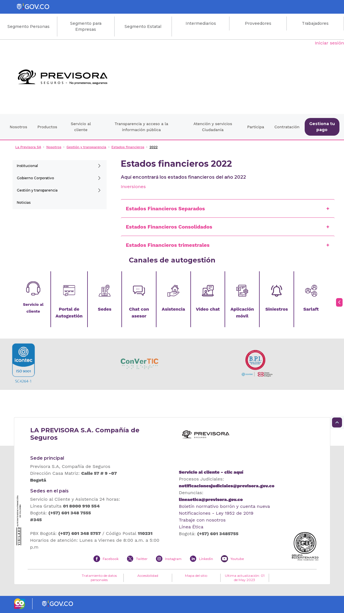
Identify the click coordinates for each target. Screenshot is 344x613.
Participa (255, 127)
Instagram (173, 559)
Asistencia (173, 309)
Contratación (287, 127)
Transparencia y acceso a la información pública (141, 126)
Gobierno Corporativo (35, 178)
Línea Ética (191, 526)
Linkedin (206, 559)
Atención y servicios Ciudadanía (213, 126)
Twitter (142, 559)
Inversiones (133, 186)
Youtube (237, 559)
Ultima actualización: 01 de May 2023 (244, 578)
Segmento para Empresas (85, 26)
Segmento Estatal (143, 26)
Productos (47, 127)
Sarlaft (311, 309)
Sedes (104, 309)
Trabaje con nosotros (202, 520)
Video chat (208, 309)
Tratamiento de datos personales (99, 578)
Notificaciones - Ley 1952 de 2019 (216, 513)
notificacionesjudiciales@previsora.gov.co (226, 485)
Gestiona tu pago (322, 126)
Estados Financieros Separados (165, 208)
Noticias (23, 202)
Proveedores (258, 23)
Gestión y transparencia (37, 190)
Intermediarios (201, 23)
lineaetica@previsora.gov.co (211, 499)
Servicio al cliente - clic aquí (211, 472)
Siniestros (276, 309)
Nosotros (18, 127)
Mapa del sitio (196, 576)
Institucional (27, 166)
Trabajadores (315, 23)
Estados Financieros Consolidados (169, 227)
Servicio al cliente (81, 126)
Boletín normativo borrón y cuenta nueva (224, 506)
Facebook (111, 559)
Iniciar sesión (329, 43)
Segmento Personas (28, 26)
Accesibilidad (147, 576)
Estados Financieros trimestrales (168, 245)
